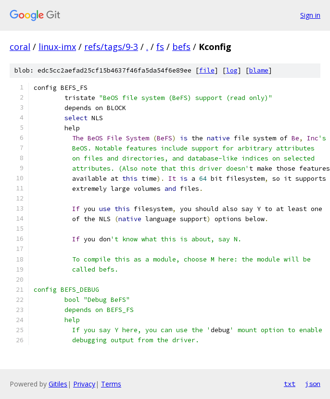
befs (181, 46)
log (232, 70)
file (207, 70)
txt (289, 383)
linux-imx (57, 46)
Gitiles (58, 383)
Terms (111, 383)
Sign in (310, 15)
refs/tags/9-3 (111, 46)
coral (20, 46)
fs (160, 46)
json (312, 383)
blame (258, 70)
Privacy (84, 383)
